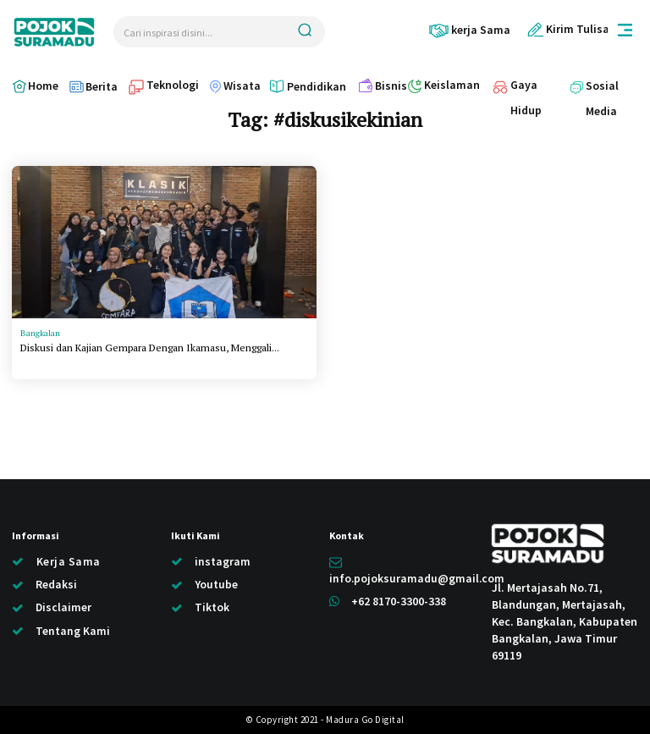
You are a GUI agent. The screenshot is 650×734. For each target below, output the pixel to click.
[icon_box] (469, 30)
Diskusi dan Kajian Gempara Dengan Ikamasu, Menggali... (149, 347)
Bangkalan (40, 333)
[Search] (304, 31)
